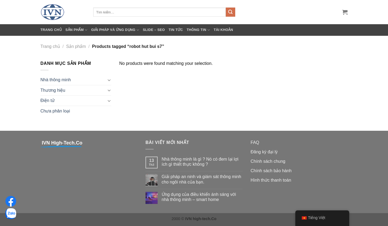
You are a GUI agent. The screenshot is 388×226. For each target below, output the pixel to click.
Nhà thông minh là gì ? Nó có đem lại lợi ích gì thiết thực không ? (200, 162)
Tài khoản (223, 30)
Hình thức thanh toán (271, 180)
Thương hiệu (52, 90)
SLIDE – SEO (154, 30)
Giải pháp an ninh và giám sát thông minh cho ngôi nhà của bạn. (201, 179)
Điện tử (47, 100)
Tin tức (176, 30)
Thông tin (198, 30)
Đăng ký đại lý (264, 152)
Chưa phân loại (55, 111)
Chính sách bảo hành (271, 170)
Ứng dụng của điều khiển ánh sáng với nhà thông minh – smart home (199, 197)
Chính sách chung (268, 161)
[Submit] (230, 12)
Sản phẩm (76, 30)
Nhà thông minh (55, 79)
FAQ (255, 142)
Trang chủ (51, 30)
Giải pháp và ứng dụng (115, 30)
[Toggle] (109, 80)
